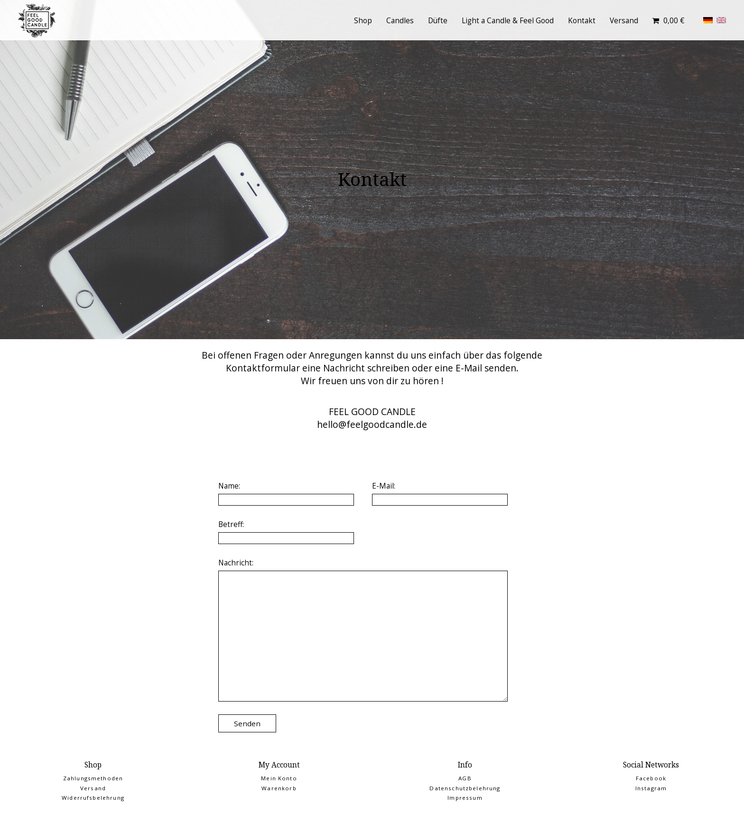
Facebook (651, 778)
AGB (464, 778)
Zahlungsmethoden (93, 778)
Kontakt (581, 21)
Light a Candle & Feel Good (508, 21)
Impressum (464, 797)
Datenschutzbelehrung (464, 788)
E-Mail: (383, 486)
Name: (229, 486)
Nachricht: (235, 563)
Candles (400, 21)
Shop (363, 21)
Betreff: (231, 524)
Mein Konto (279, 778)
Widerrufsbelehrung (93, 797)
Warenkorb (278, 788)
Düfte (437, 21)
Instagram (651, 788)
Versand (624, 21)
